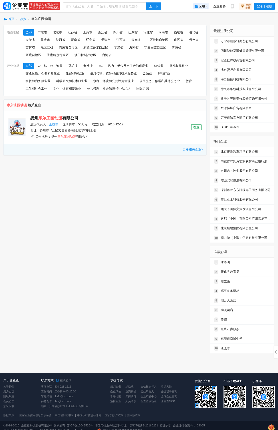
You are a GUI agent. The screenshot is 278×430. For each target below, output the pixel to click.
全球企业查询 (169, 396)
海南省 (134, 47)
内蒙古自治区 (68, 47)
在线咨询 (63, 380)
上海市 (87, 32)
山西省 (178, 40)
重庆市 (45, 40)
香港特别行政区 (58, 55)
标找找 (129, 386)
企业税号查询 (169, 391)
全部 (29, 32)
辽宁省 (90, 40)
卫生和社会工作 (36, 88)
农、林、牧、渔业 (50, 66)
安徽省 (30, 40)
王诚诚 (53, 124)
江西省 (121, 40)
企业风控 (115, 391)
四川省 (118, 32)
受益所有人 (147, 391)
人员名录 (130, 401)
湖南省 (75, 40)
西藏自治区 (33, 55)
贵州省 (194, 40)
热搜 (22, 19)
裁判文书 (115, 386)
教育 (189, 81)
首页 (8, 19)
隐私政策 (8, 396)
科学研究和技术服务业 (71, 81)
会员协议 (8, 401)
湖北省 (193, 32)
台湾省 (106, 55)
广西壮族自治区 (157, 40)
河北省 (148, 32)
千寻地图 (115, 396)
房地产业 (164, 73)
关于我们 (8, 386)
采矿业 (73, 66)
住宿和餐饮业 (75, 73)
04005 (201, 425)
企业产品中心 (149, 396)
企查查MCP (168, 401)
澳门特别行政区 (85, 55)
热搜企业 (115, 401)
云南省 (136, 40)
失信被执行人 (149, 386)
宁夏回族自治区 (155, 47)
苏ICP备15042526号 (80, 425)
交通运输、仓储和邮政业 (43, 73)
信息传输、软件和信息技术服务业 (113, 73)
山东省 (133, 32)
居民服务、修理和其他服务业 (159, 81)
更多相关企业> (193, 149)
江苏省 (72, 32)
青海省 (176, 47)
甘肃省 (118, 47)
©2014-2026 (11, 425)
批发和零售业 (178, 66)
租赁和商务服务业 (38, 81)
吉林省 (30, 47)
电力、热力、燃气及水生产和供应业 (123, 66)
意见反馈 (8, 406)
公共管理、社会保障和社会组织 (109, 88)
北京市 (57, 32)
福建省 (178, 32)
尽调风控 (166, 386)
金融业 (147, 73)
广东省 (42, 32)
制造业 (88, 66)
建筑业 (158, 66)
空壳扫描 (130, 391)
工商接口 (130, 396)
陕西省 (60, 40)
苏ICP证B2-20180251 (144, 425)
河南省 (163, 32)
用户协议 (8, 391)
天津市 (106, 40)
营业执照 (165, 425)
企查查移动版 (149, 401)
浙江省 (102, 32)
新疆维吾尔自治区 (95, 47)
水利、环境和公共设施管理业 (113, 81)
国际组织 (142, 88)
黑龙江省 (47, 47)
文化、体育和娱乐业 (67, 88)
